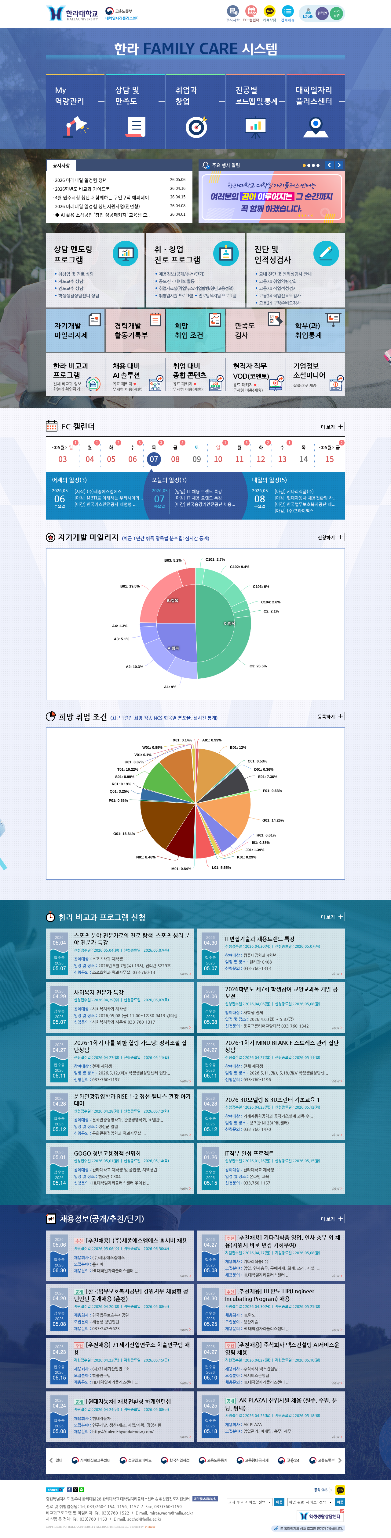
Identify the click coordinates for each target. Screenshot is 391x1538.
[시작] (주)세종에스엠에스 (98, 491)
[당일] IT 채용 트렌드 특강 (198, 491)
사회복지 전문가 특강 (99, 992)
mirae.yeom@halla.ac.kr (171, 1513)
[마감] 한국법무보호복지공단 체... (305, 504)
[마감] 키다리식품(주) (294, 491)
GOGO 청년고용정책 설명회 (107, 1153)
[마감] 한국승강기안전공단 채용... (204, 504)
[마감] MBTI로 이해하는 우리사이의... (109, 498)
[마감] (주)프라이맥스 (294, 510)
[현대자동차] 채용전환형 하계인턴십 (122, 1401)
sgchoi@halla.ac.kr (144, 1519)
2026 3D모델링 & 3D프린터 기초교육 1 (272, 1099)
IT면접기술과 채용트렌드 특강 (260, 939)
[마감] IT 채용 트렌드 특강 (198, 498)
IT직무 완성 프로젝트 (249, 1153)
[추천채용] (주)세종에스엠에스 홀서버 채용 (130, 1240)
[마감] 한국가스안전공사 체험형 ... (106, 504)
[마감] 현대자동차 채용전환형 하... (306, 498)
